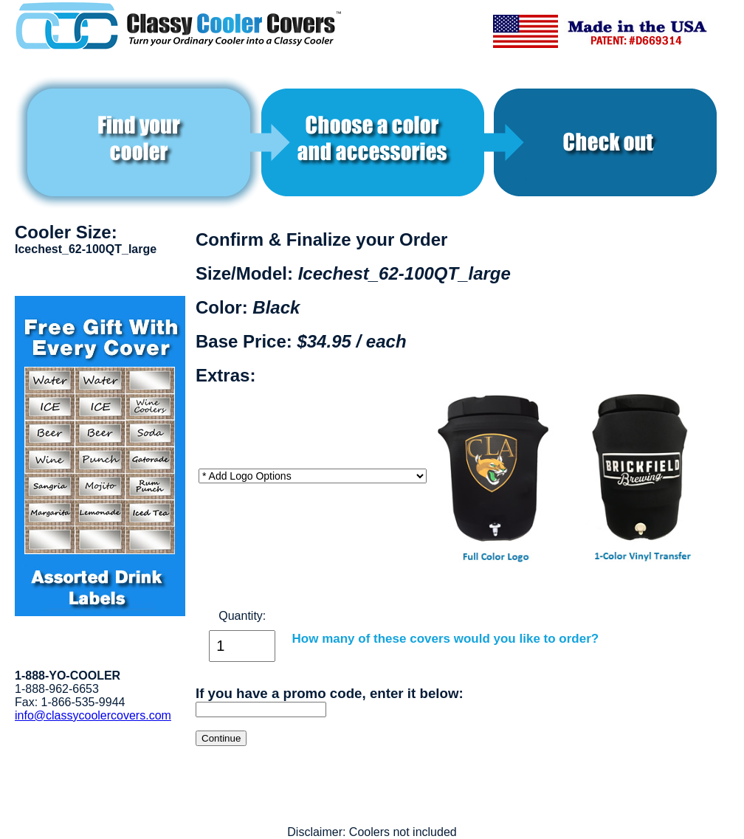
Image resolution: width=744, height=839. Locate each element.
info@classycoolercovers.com (93, 715)
